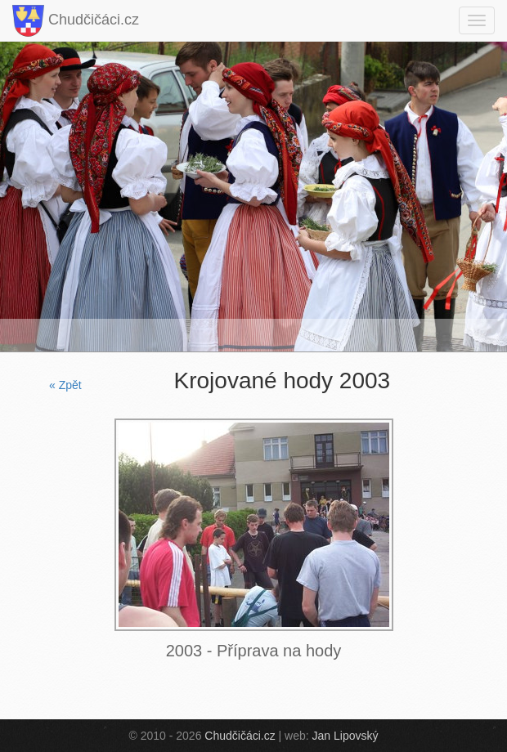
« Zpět (65, 385)
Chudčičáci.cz (75, 20)
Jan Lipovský (345, 735)
